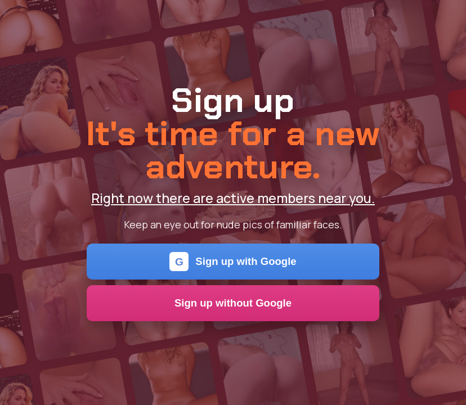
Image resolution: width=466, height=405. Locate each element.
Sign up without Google (233, 303)
